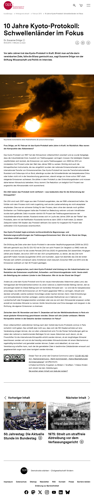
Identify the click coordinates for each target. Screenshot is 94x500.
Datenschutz (21, 482)
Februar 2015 (37, 14)
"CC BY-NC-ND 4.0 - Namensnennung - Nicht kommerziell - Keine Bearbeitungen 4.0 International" (58, 359)
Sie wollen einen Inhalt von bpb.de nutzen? (48, 371)
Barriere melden (83, 482)
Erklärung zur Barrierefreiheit (47, 486)
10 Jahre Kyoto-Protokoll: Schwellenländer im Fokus (64, 14)
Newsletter (44, 482)
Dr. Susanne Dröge (14, 40)
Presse (71, 482)
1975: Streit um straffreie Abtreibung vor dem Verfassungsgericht (66, 438)
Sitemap (33, 482)
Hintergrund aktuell (22, 14)
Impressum (8, 482)
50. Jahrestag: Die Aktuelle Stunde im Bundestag (24, 436)
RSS (54, 482)
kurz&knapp (8, 14)
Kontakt (62, 482)
